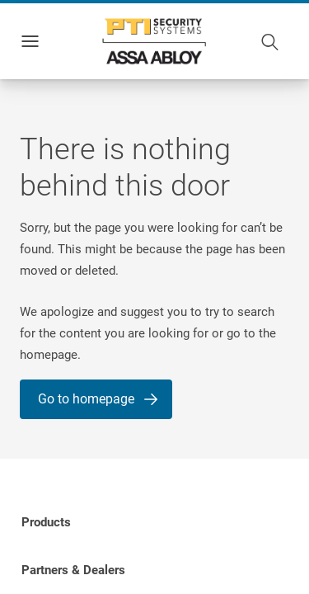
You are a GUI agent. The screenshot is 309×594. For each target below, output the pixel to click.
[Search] (270, 41)
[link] (46, 522)
